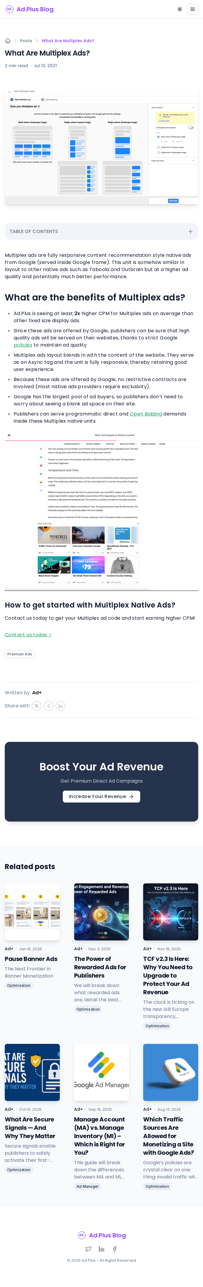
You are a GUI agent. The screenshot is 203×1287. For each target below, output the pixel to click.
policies (23, 345)
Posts (26, 41)
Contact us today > (28, 634)
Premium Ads (19, 654)
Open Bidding (146, 413)
